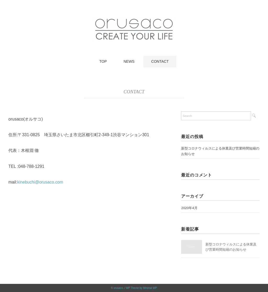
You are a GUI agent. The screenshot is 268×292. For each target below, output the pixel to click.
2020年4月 (189, 208)
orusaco (118, 288)
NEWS (129, 61)
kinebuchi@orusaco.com (40, 182)
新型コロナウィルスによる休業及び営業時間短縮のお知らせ (220, 151)
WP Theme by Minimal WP (141, 288)
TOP (103, 61)
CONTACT (160, 61)
